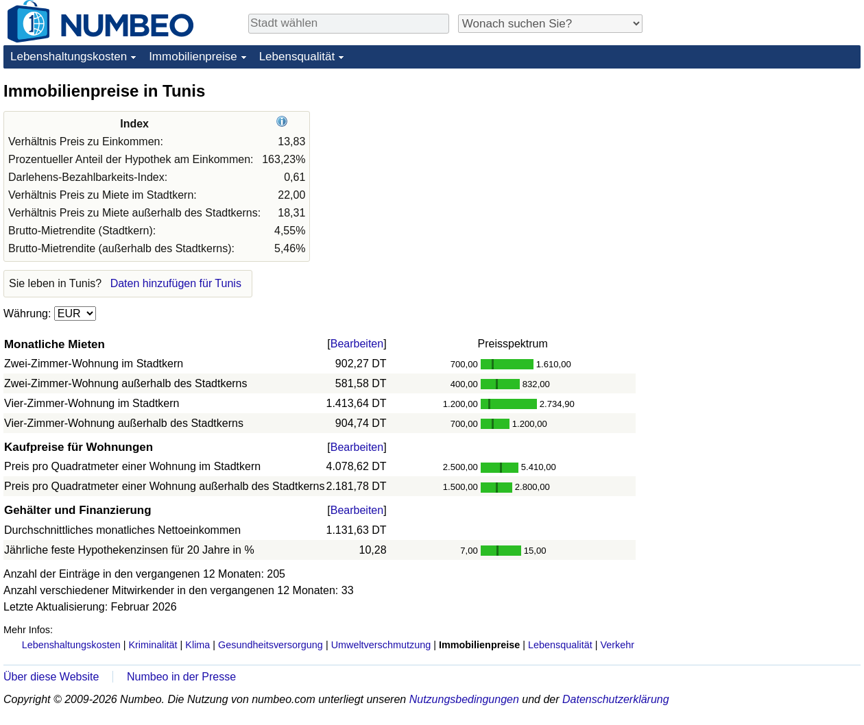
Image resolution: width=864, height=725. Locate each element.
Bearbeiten (357, 343)
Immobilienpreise (193, 56)
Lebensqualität (297, 56)
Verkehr (617, 644)
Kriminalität (152, 644)
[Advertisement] (758, 165)
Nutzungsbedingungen (464, 699)
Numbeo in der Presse (181, 677)
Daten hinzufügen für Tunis (175, 283)
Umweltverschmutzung (381, 644)
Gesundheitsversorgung (270, 644)
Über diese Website (51, 677)
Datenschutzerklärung (615, 699)
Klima (197, 644)
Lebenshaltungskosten (68, 56)
